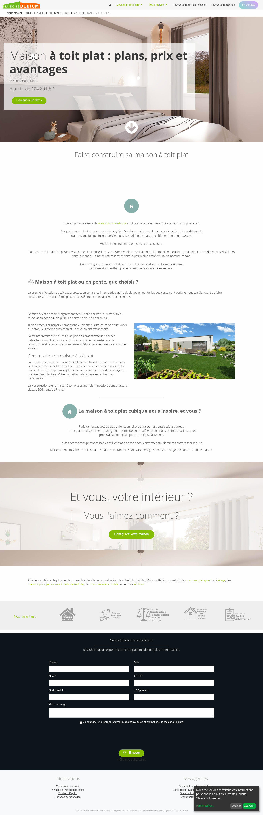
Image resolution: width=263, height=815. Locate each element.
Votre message (57, 704)
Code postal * (56, 690)
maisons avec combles (104, 584)
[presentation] (131, 734)
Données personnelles (68, 797)
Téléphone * (141, 690)
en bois (139, 584)
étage (221, 580)
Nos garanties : (25, 616)
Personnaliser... (205, 806)
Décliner (236, 806)
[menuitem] (110, 5)
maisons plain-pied (198, 580)
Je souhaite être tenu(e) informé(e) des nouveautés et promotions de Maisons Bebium (133, 722)
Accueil (30, 13)
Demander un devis (29, 100)
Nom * (52, 676)
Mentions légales (67, 793)
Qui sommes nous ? (67, 786)
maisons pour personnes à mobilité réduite (56, 584)
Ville (136, 662)
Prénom (53, 662)
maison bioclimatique (112, 223)
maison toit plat (99, 13)
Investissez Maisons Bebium (67, 790)
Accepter (249, 806)
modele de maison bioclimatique (62, 13)
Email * (138, 676)
